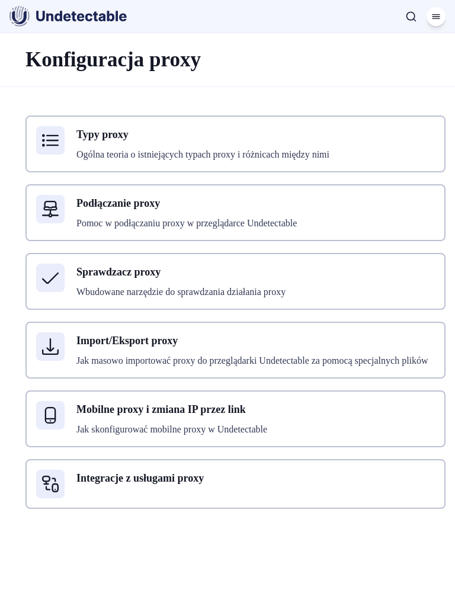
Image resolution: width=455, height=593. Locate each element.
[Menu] (436, 16)
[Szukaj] (411, 16)
